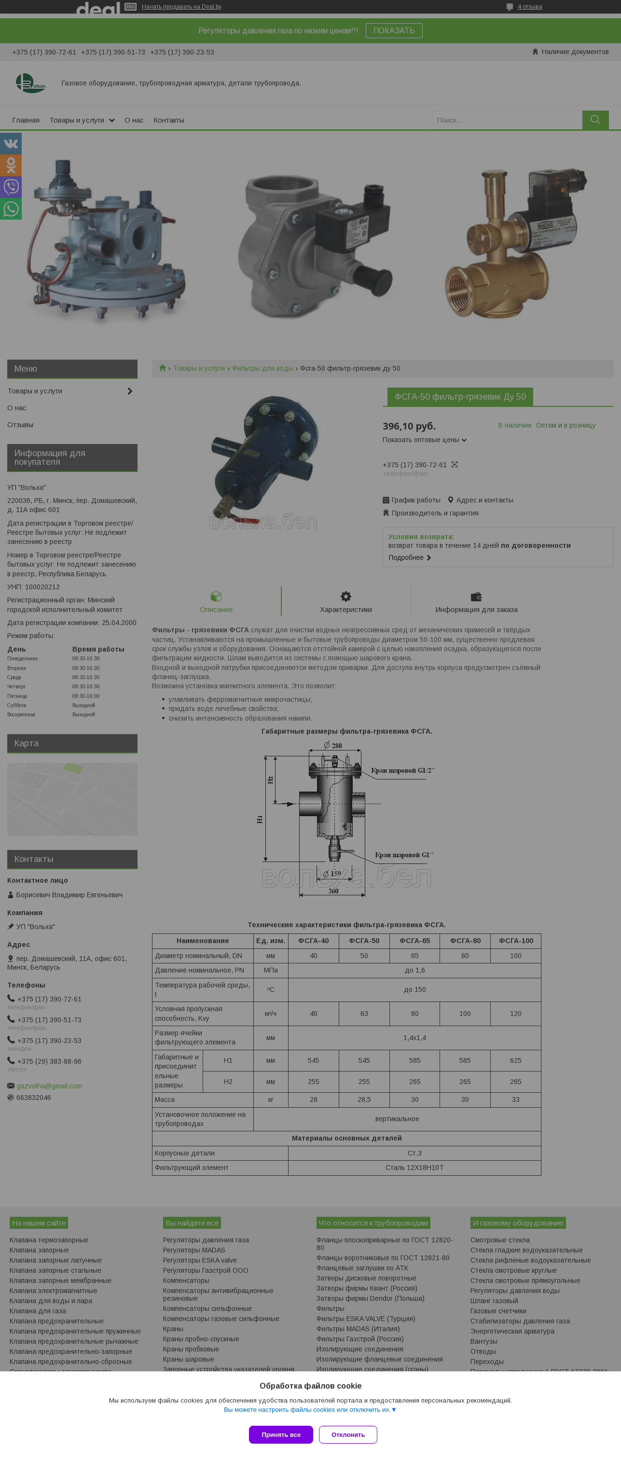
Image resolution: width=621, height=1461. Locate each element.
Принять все (281, 1434)
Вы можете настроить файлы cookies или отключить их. (307, 1413)
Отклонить (352, 1434)
